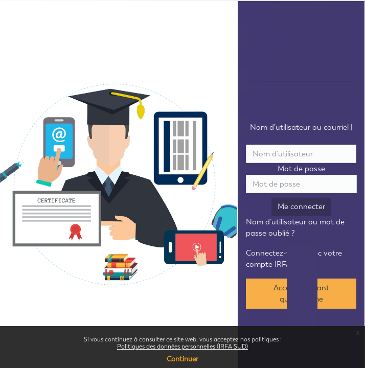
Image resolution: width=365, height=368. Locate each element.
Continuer (182, 359)
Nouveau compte (301, 138)
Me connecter (301, 206)
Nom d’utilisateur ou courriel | (301, 133)
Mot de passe (301, 168)
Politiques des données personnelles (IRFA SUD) (182, 346)
